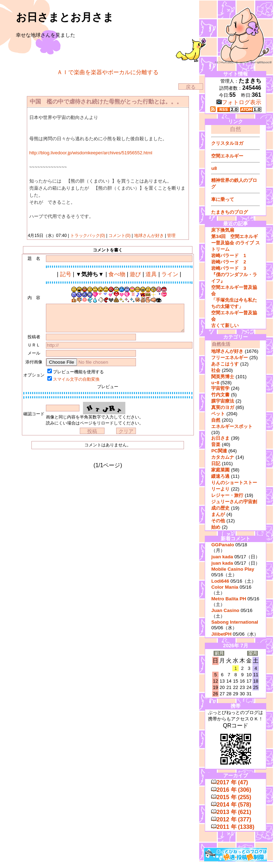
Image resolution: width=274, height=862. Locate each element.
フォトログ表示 (238, 102)
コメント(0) (119, 235)
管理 (171, 235)
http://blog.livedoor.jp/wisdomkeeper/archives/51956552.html (90, 152)
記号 (65, 274)
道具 (151, 274)
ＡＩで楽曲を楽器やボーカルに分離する (108, 72)
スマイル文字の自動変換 (76, 379)
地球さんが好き (149, 235)
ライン (169, 274)
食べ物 (116, 274)
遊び (135, 274)
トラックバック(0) (87, 235)
